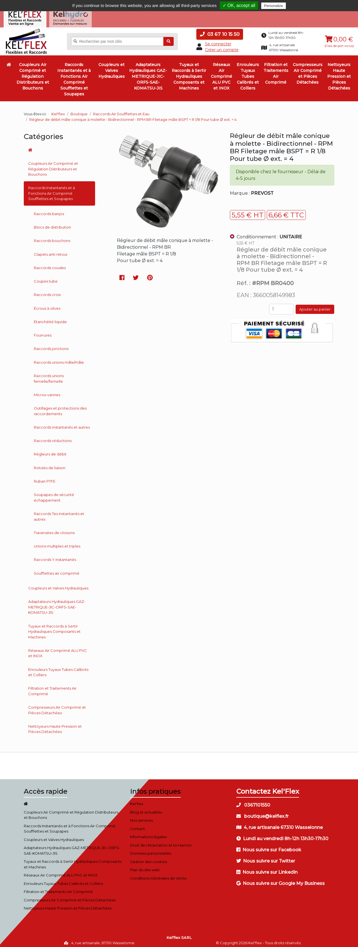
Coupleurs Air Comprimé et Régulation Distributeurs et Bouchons (33, 73)
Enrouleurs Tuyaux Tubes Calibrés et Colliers (248, 73)
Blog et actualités (146, 809)
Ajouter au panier (315, 306)
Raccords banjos (49, 210)
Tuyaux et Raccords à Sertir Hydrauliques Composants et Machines (189, 73)
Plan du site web (145, 866)
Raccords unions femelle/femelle (49, 375)
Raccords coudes (50, 264)
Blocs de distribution (52, 224)
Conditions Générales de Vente (158, 875)
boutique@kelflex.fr (262, 813)
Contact (137, 825)
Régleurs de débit (50, 450)
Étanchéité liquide (50, 318)
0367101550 (253, 801)
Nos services (141, 817)
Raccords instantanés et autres (62, 424)
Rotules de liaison (49, 464)
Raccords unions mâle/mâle (59, 359)
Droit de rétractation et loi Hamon (161, 842)
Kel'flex (58, 110)
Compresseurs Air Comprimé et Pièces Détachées (307, 70)
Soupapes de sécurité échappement (54, 494)
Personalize (273, 6)
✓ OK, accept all (239, 5)
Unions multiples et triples (57, 543)
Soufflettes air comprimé (56, 570)
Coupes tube (46, 278)
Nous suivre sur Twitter (265, 857)
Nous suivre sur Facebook (268, 846)
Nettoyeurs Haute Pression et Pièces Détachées (339, 73)
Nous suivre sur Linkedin (267, 868)
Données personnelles (150, 850)
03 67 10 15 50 (219, 31)
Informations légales (148, 833)
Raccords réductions (53, 437)
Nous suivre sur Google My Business (280, 880)
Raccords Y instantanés (55, 556)
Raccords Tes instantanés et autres (59, 513)
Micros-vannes (47, 391)
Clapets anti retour (51, 250)
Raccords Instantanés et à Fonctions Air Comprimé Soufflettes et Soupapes (74, 76)
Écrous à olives (47, 305)
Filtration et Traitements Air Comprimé (275, 70)
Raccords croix (47, 291)
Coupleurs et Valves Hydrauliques (111, 67)
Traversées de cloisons (54, 529)
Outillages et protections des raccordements (60, 408)
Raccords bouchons (52, 237)
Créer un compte (222, 46)
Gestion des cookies (148, 858)
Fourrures (42, 332)
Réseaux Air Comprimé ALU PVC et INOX (221, 73)
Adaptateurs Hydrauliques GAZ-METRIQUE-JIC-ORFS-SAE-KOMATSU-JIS (148, 73)
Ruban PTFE (44, 478)
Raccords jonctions (51, 345)
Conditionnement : (269, 233)
